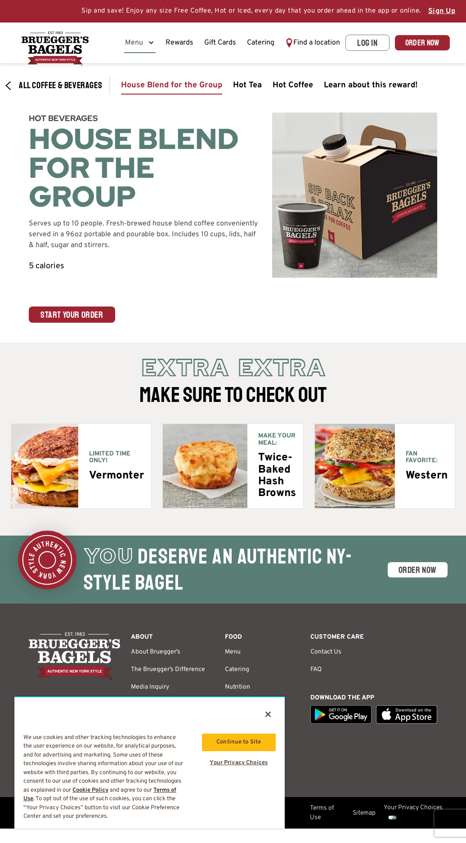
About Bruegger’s (155, 655)
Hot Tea (247, 89)
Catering (262, 44)
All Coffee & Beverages (53, 89)
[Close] (268, 714)
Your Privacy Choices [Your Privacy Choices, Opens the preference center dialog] (239, 763)
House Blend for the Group (171, 89)
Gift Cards (222, 44)
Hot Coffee (293, 89)
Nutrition (237, 690)
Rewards (181, 44)
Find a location (300, 44)
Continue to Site (238, 742)
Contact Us (325, 655)
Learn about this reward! (370, 89)
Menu (142, 44)
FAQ (316, 673)
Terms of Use (322, 816)
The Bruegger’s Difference (168, 673)
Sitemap (364, 816)
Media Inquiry (150, 690)
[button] (306, 44)
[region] (149, 762)
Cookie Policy (90, 790)
